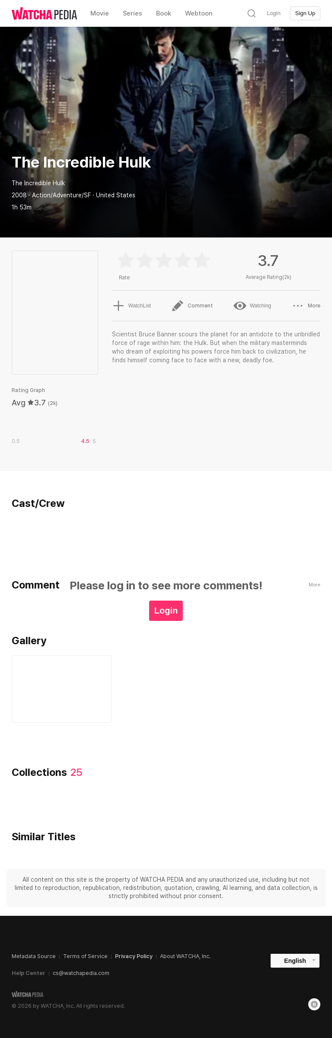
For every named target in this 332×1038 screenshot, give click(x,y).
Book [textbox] (163, 13)
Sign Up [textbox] (305, 13)
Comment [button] (192, 305)
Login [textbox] (274, 13)
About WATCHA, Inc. (185, 956)
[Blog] (314, 1004)
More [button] (305, 305)
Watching (252, 305)
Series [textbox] (132, 13)
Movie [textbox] (99, 13)
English (295, 960)
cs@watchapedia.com (81, 973)
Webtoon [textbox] (199, 13)
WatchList (131, 305)
